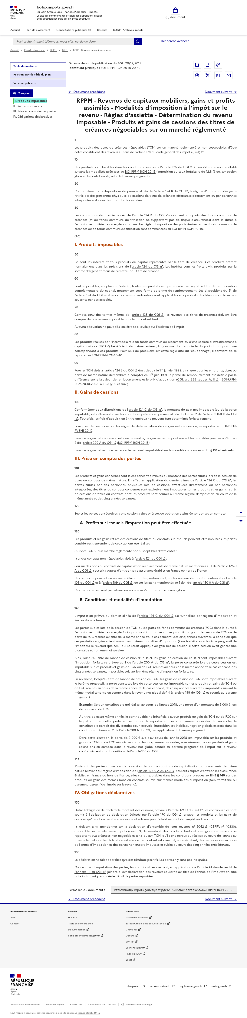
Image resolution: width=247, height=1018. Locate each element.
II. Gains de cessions (27, 106)
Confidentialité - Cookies (102, 1004)
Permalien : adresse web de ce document (218, 65)
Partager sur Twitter (207, 75)
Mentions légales (55, 1004)
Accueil (15, 30)
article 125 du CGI (175, 167)
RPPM (53, 50)
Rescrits (102, 30)
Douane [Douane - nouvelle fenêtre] (130, 935)
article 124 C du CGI (143, 409)
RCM (65, 50)
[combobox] (73, 41)
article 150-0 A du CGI (209, 582)
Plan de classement (34, 50)
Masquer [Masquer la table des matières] (24, 93)
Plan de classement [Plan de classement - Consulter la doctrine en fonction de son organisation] (38, 30)
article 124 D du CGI (184, 810)
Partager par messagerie (228, 75)
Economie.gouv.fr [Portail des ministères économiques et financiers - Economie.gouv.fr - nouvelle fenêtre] (135, 947)
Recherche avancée (175, 41)
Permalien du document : (86, 890)
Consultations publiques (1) (73, 30)
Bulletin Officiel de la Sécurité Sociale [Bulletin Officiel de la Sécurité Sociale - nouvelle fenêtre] (146, 923)
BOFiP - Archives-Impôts (128, 30)
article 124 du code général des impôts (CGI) (168, 152)
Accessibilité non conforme (25, 1004)
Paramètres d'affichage (139, 1004)
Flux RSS (72, 917)
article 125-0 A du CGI (154, 771)
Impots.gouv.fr (134, 953)
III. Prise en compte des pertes (35, 111)
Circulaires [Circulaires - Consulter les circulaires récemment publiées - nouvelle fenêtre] (131, 929)
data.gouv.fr (220, 986)
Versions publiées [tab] (24, 83)
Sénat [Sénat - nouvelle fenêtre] (129, 960)
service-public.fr (160, 986)
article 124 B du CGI (169, 191)
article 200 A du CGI (98, 442)
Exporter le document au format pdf (197, 65)
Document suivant (218, 91)
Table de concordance (80, 923)
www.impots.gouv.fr (123, 831)
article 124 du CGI (145, 266)
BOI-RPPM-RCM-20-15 (140, 171)
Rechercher (138, 41)
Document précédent (89, 91)
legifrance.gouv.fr (191, 986)
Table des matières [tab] (25, 66)
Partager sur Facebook (197, 75)
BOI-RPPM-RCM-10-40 (107, 355)
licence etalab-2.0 (87, 1013)
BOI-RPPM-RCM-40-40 (187, 228)
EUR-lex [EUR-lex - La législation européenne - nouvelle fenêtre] (130, 941)
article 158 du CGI (188, 692)
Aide (12, 917)
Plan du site (76, 1004)
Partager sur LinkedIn (218, 75)
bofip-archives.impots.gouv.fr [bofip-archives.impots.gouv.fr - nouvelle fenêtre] (84, 935)
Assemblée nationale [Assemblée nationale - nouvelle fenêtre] (137, 917)
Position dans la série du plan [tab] (32, 75)
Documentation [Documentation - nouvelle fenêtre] (76, 929)
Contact (14, 923)
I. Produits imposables (31, 100)
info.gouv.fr (134, 986)
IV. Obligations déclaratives (32, 116)
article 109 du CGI (116, 582)
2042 (200, 826)
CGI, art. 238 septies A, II (196, 379)
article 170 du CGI (164, 814)
